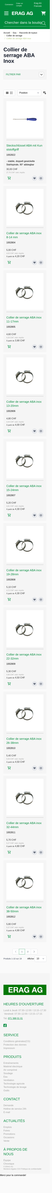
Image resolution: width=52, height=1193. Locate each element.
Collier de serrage (14, 35)
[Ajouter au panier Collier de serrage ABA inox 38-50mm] (9, 936)
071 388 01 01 (15, 1018)
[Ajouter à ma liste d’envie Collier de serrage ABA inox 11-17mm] (34, 346)
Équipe (7, 1160)
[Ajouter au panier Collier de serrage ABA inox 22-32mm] (9, 683)
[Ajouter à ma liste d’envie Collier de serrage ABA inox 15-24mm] (34, 515)
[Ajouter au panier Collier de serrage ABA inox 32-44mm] (9, 852)
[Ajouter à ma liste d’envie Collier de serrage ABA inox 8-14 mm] (34, 262)
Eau (14, 33)
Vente (6, 1141)
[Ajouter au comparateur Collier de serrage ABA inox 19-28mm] (40, 599)
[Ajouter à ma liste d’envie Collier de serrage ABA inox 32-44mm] (34, 852)
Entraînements (10, 1063)
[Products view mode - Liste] (7, 93)
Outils (6, 1090)
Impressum (9, 1048)
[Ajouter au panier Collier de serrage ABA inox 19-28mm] (9, 599)
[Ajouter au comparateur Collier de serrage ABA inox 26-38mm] (40, 768)
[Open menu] (6, 13)
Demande (8, 1105)
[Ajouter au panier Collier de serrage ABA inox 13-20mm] (9, 431)
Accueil (6, 33)
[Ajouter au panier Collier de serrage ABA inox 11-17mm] (9, 346)
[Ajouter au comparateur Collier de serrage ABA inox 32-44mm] (40, 852)
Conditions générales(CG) (16, 1041)
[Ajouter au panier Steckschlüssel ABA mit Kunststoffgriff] (9, 178)
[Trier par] (29, 93)
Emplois (7, 1127)
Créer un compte (19, 4)
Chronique (8, 1164)
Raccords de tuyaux (28, 33)
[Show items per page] (40, 959)
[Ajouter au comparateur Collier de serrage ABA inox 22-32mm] (40, 683)
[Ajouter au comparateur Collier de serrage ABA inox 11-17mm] (40, 346)
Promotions (9, 1134)
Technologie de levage (14, 1087)
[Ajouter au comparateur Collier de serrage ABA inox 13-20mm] (40, 431)
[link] (15, 951)
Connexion (9, 5)
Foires (6, 1130)
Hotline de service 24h (14, 1109)
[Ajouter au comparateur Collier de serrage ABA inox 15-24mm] (40, 515)
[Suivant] (34, 951)
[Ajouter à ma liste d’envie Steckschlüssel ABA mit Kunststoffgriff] (34, 178)
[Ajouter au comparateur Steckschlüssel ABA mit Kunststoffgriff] (40, 178)
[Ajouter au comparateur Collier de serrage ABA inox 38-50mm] (40, 936)
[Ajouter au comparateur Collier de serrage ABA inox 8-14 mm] (40, 262)
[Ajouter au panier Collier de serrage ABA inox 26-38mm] (9, 768)
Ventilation (8, 1080)
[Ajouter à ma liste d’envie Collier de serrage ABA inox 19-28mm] (34, 599)
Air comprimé (10, 1070)
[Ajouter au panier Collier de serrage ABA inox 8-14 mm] (9, 262)
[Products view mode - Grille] (11, 93)
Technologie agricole (14, 1083)
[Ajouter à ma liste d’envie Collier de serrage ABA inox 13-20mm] (34, 431)
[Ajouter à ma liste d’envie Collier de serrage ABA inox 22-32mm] (34, 683)
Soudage (8, 1073)
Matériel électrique (12, 1066)
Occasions (8, 1137)
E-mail (6, 1112)
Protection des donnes (14, 1044)
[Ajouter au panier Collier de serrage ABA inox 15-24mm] (9, 515)
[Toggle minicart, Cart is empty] (43, 13)
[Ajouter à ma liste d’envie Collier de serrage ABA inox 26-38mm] (34, 768)
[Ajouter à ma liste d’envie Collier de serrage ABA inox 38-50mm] (34, 936)
